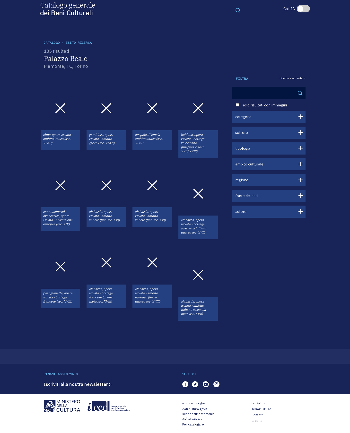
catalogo (52, 43)
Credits (257, 421)
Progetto (258, 403)
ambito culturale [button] (249, 164)
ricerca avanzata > (293, 78)
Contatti (257, 415)
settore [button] (241, 132)
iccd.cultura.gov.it (195, 403)
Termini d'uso (261, 409)
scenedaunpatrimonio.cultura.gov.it (198, 416)
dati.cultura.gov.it (194, 409)
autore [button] (240, 211)
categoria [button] (243, 116)
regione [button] (241, 180)
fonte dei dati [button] (246, 195)
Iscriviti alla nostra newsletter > (78, 384)
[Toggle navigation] (238, 10)
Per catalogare (193, 424)
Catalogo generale (67, 8)
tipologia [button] (242, 148)
